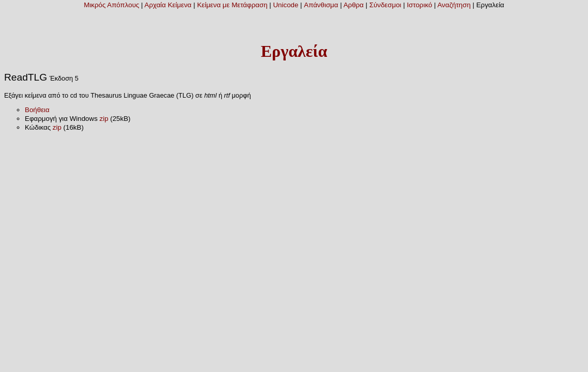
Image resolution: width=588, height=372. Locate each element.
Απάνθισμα (321, 5)
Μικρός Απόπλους (111, 5)
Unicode (285, 5)
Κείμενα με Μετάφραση (232, 5)
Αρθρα (354, 5)
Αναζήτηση (453, 5)
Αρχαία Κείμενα (168, 5)
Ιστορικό (419, 5)
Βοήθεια (37, 110)
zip (104, 118)
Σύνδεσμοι (385, 5)
